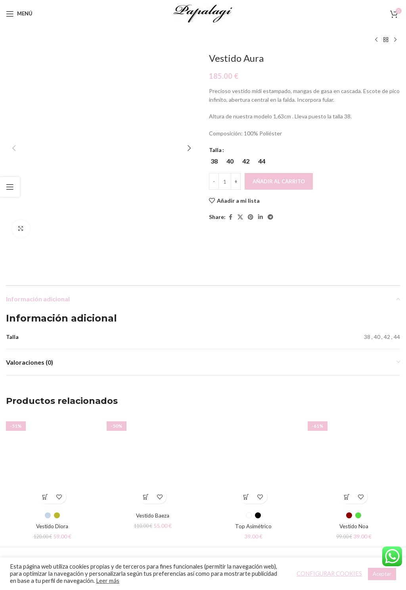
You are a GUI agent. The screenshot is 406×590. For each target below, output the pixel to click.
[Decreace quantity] (214, 181)
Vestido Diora (52, 483)
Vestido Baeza (152, 472)
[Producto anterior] (376, 40)
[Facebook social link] (230, 217)
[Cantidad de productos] (225, 181)
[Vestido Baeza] (153, 419)
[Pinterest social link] (250, 217)
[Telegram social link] (270, 217)
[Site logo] (203, 13)
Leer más (107, 580)
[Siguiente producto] (395, 40)
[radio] (214, 161)
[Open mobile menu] (19, 14)
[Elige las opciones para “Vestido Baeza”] (146, 454)
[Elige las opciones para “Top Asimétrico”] (246, 454)
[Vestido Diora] (52, 419)
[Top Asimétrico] (253, 419)
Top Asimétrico (253, 483)
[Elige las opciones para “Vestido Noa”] (347, 454)
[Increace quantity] (236, 181)
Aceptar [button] (382, 574)
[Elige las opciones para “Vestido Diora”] (45, 454)
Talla (215, 150)
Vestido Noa (354, 483)
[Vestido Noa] (354, 419)
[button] (14, 57)
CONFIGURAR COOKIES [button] (329, 573)
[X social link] (240, 217)
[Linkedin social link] (260, 217)
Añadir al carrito (279, 181)
